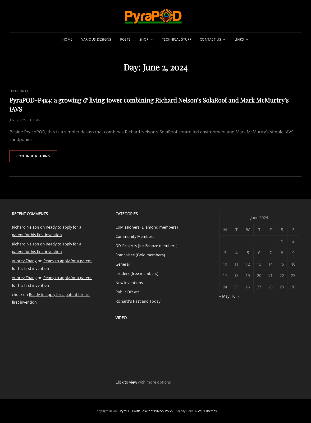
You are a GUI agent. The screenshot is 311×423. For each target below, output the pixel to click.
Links (239, 39)
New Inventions (129, 282)
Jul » (235, 296)
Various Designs (96, 39)
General (122, 264)
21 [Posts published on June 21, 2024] (270, 275)
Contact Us (210, 39)
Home (67, 39)
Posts (125, 39)
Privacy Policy (163, 411)
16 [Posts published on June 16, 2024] (293, 264)
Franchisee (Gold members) (140, 255)
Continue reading (36, 157)
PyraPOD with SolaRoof (136, 411)
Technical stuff (176, 39)
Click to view (126, 382)
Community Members (134, 236)
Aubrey (35, 120)
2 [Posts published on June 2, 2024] (293, 241)
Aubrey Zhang (24, 260)
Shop (143, 39)
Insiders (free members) (136, 273)
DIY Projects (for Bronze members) (146, 245)
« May (224, 296)
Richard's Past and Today (137, 301)
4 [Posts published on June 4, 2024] (236, 252)
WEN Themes (207, 411)
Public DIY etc (19, 91)
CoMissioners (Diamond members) (146, 227)
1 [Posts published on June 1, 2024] (282, 241)
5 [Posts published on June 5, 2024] (248, 252)
